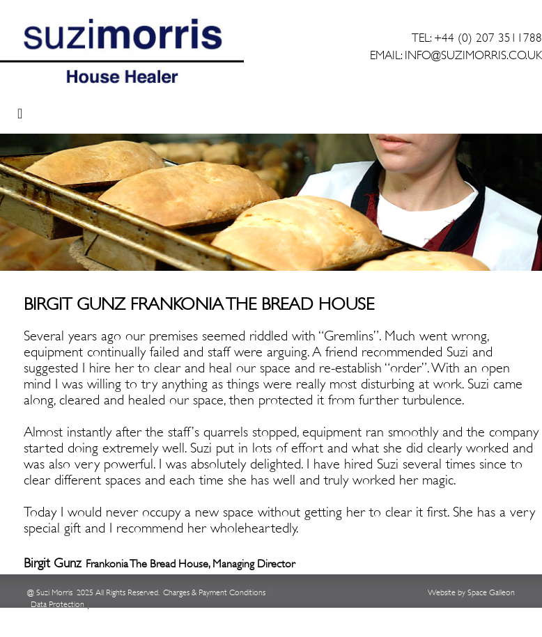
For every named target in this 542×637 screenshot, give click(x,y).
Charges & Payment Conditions (214, 592)
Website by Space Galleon (471, 592)
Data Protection (57, 604)
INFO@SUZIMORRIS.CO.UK (473, 55)
